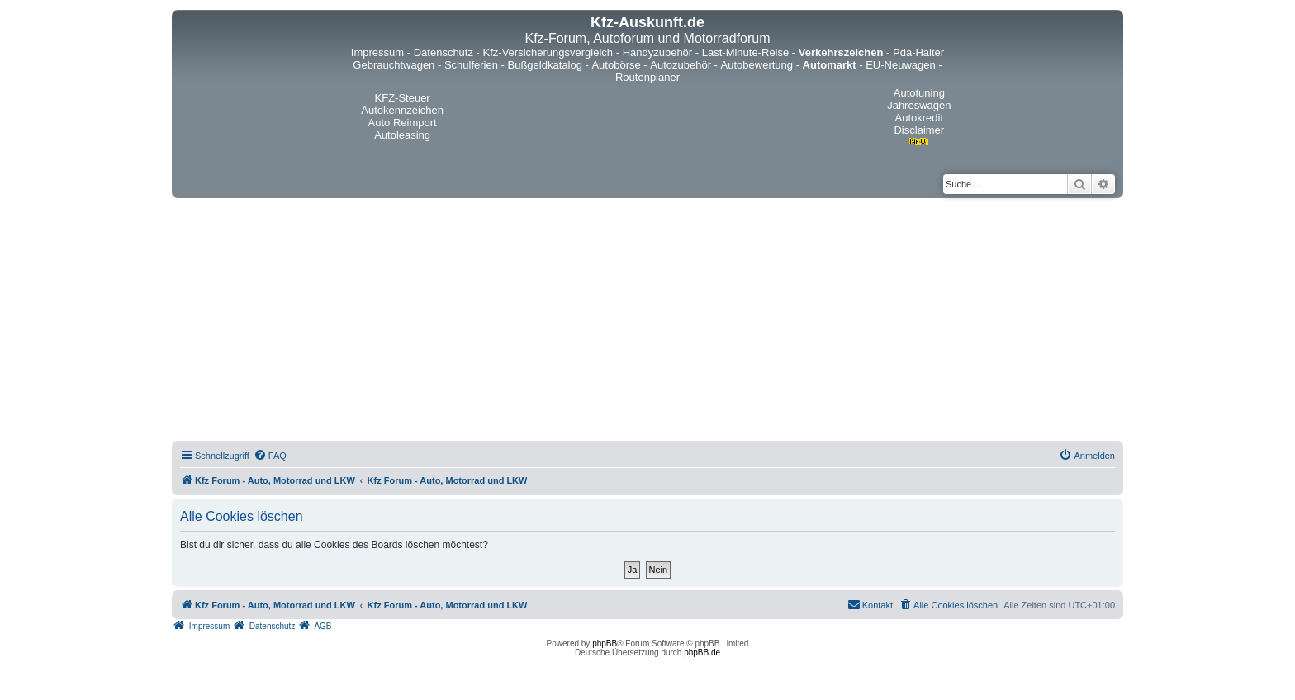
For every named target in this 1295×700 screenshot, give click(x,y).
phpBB (604, 643)
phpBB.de (702, 652)
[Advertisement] (647, 322)
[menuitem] (270, 456)
